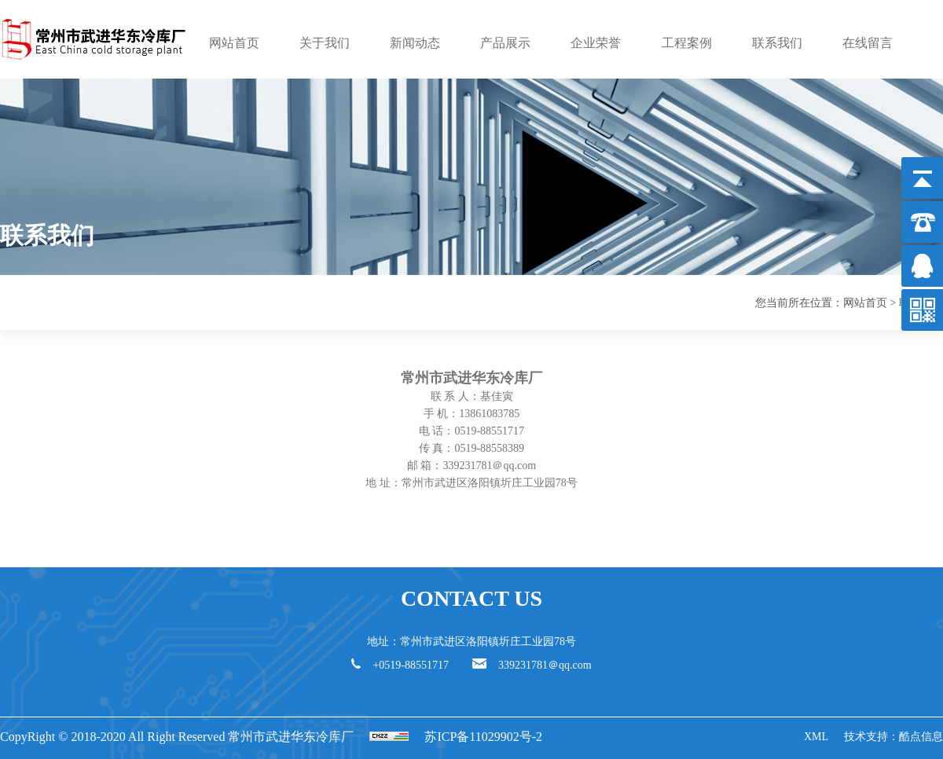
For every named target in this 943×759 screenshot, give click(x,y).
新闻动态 (415, 43)
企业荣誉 (596, 43)
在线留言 (867, 43)
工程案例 (687, 43)
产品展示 (505, 43)
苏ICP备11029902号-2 (483, 736)
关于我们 (324, 43)
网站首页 (234, 43)
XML (816, 736)
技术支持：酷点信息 (893, 736)
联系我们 (777, 43)
